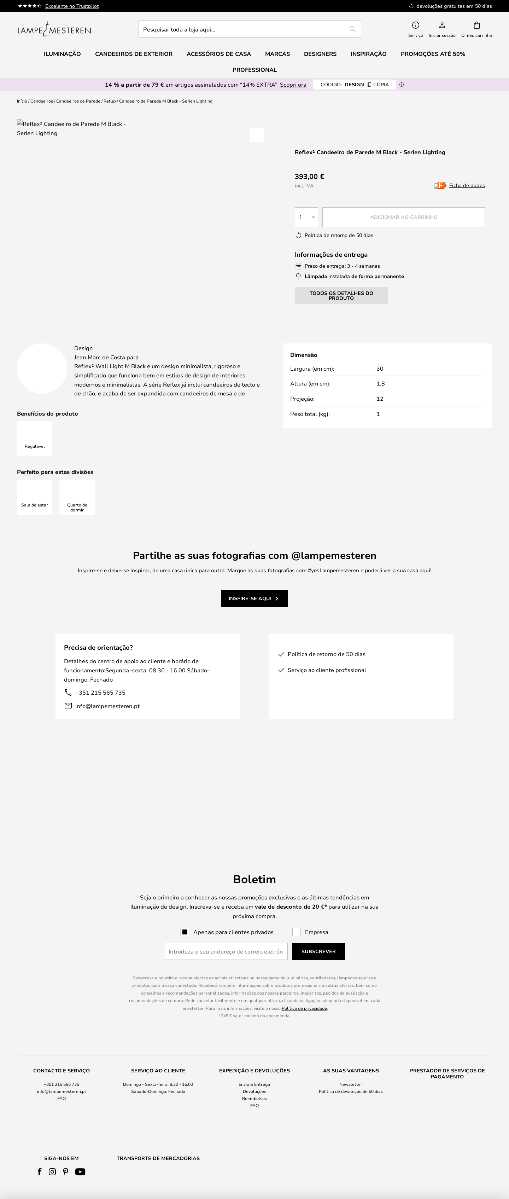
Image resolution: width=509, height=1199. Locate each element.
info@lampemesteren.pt (107, 723)
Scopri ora (293, 84)
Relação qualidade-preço (447, 1122)
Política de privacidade (304, 939)
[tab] (82, 340)
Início (22, 101)
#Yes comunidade (351, 1108)
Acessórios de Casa (447, 1130)
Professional (255, 70)
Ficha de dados (467, 185)
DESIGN (355, 84)
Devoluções (254, 1022)
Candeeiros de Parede (78, 101)
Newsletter (350, 1015)
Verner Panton (447, 1115)
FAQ (61, 1030)
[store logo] (54, 29)
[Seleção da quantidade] (306, 217)
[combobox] (250, 29)
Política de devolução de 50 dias (351, 1022)
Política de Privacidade (254, 1122)
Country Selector (254, 1137)
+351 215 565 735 (100, 710)
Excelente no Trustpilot (72, 5)
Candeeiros (41, 101)
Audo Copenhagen (447, 1108)
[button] (257, 135)
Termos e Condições (254, 1115)
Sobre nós (254, 1108)
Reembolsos (254, 1030)
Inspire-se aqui (250, 616)
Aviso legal (254, 1130)
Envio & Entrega (254, 1015)
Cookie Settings (351, 1115)
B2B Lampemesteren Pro (351, 1122)
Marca (280, 340)
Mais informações (200, 340)
